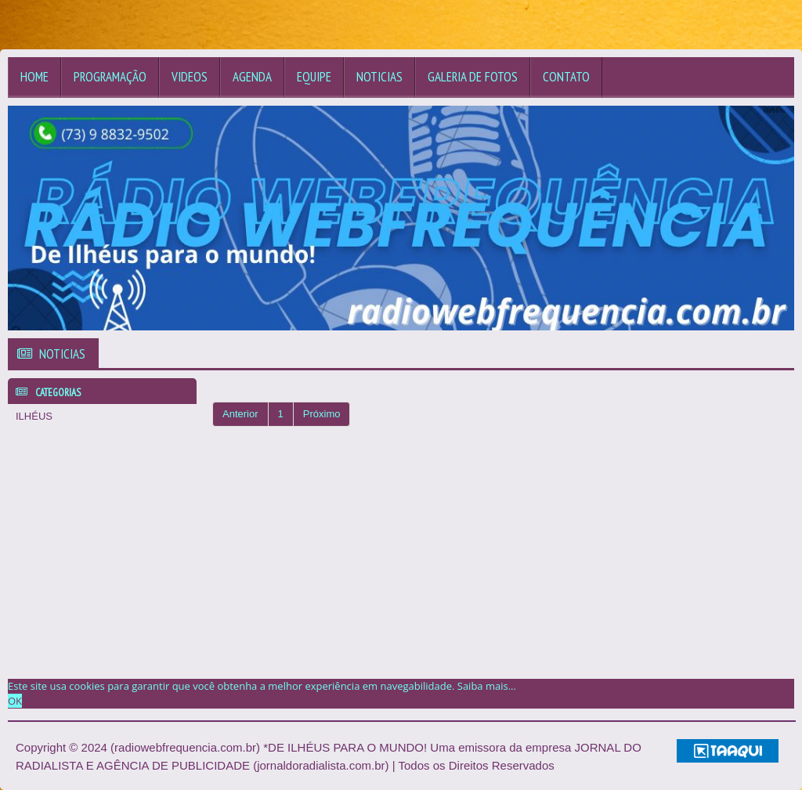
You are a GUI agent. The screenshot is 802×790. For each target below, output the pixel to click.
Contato (566, 76)
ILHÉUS (34, 416)
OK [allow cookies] (15, 701)
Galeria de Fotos (473, 76)
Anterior (240, 414)
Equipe (314, 76)
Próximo (322, 414)
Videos (190, 76)
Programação (110, 76)
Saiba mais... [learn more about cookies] (486, 686)
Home (34, 76)
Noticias (379, 76)
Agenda (252, 76)
